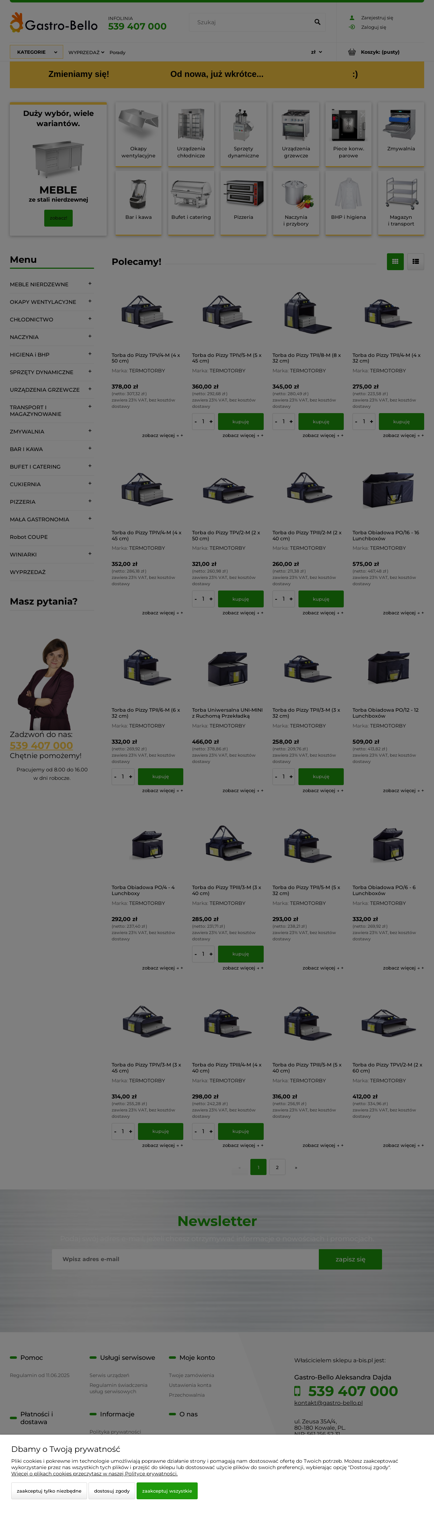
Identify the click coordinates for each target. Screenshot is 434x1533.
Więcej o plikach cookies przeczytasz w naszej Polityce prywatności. (94, 1473)
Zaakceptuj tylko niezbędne (49, 1491)
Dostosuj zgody (112, 1491)
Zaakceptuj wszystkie (167, 1491)
